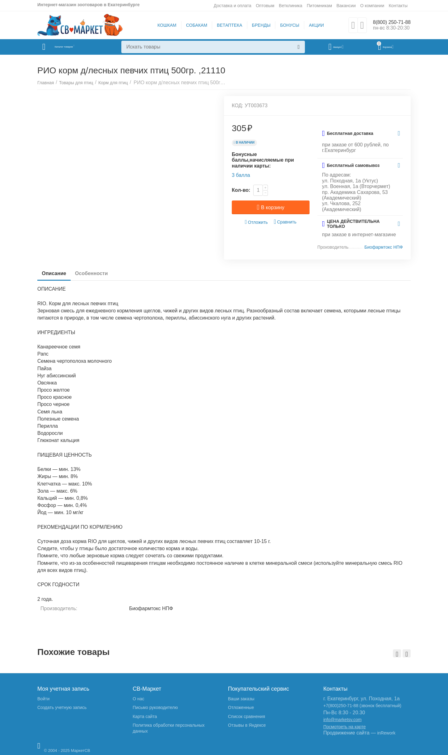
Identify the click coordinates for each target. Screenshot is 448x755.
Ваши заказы (241, 698)
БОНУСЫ (287, 25)
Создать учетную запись (61, 707)
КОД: (237, 105)
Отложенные (241, 707)
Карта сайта (145, 716)
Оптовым (265, 5)
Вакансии (346, 5)
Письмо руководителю (155, 707)
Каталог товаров (74, 46)
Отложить (256, 222)
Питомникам (319, 5)
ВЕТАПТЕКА (226, 25)
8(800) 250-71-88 (389, 22)
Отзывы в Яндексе (247, 725)
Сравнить (285, 222)
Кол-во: (241, 190)
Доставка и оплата (232, 5)
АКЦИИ (313, 25)
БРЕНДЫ (258, 25)
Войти (43, 698)
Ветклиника (290, 5)
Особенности (96, 273)
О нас (138, 698)
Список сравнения (246, 716)
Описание (56, 273)
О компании (372, 5)
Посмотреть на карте (344, 726)
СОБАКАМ (193, 25)
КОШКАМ (164, 25)
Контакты (398, 5)
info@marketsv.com (342, 719)
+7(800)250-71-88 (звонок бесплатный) (362, 705)
